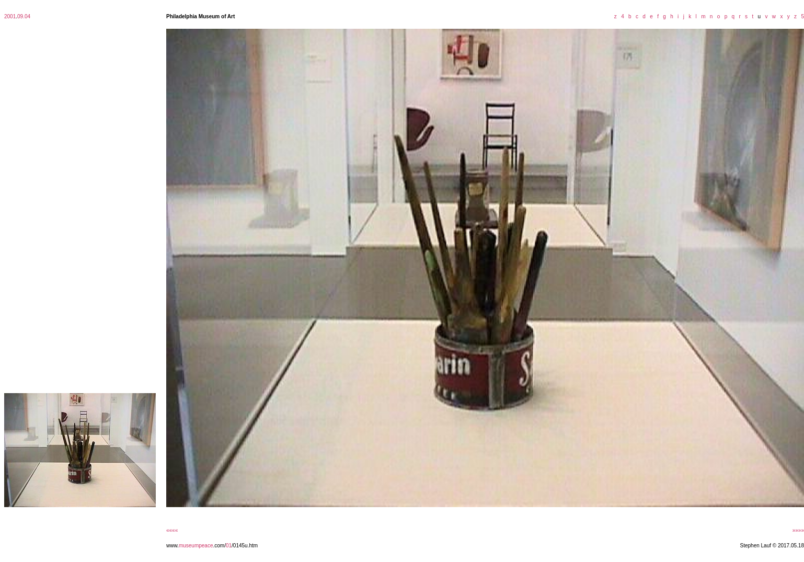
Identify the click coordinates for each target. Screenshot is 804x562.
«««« (172, 530)
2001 (10, 16)
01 (229, 545)
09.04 (23, 16)
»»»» (798, 530)
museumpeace (196, 545)
